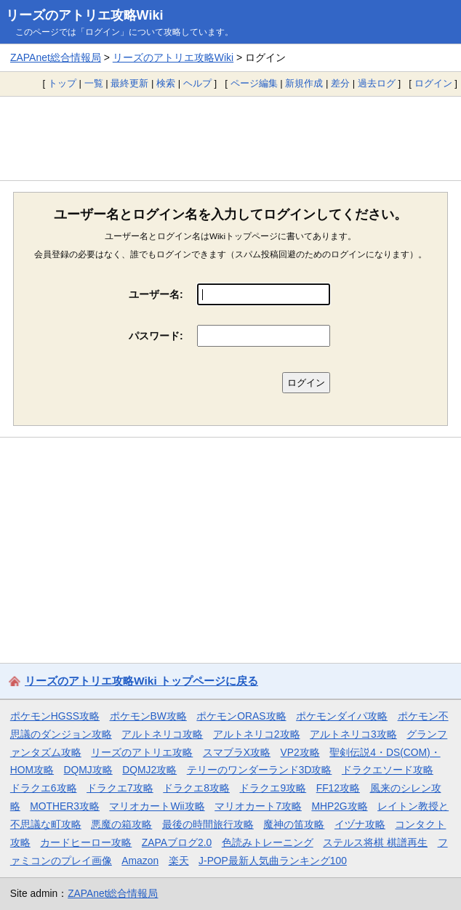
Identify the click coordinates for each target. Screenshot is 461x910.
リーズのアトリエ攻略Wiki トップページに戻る (141, 681)
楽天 (179, 860)
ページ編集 (254, 83)
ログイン (433, 83)
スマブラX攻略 (236, 752)
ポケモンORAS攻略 (241, 716)
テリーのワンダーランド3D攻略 (259, 770)
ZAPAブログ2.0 (177, 842)
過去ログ (377, 83)
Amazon (140, 860)
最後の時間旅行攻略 (208, 824)
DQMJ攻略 (88, 770)
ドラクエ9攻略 (272, 788)
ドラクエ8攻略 (196, 788)
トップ (62, 83)
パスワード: (156, 336)
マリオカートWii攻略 (156, 806)
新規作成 (304, 83)
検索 (165, 83)
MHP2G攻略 (339, 806)
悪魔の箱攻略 (121, 824)
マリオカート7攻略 (258, 806)
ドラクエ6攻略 (43, 788)
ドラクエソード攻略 (387, 770)
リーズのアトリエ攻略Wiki (85, 15)
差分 (340, 83)
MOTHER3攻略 (65, 806)
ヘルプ (197, 83)
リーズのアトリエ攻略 (142, 752)
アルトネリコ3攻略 (353, 734)
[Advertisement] (230, 138)
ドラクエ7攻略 (120, 788)
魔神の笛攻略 (293, 824)
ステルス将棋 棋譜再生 (375, 842)
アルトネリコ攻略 (162, 734)
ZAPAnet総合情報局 (55, 57)
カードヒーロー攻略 (86, 842)
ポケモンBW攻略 (148, 716)
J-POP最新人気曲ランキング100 (273, 860)
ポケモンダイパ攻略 (342, 716)
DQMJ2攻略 (149, 770)
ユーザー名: (156, 294)
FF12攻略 (338, 788)
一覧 (93, 83)
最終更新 (129, 83)
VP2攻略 (300, 752)
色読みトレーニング (267, 842)
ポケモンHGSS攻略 (55, 716)
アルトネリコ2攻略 (256, 734)
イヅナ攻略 (359, 824)
